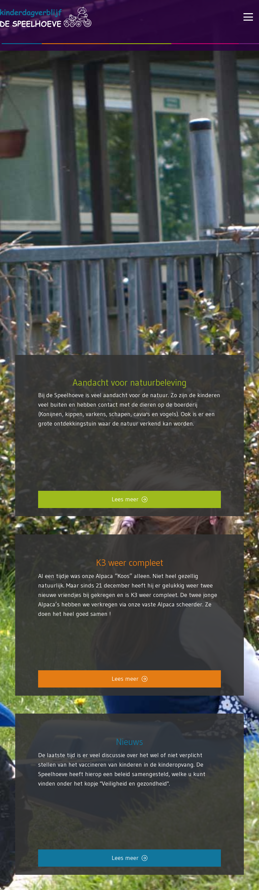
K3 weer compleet (129, 562)
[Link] (129, 777)
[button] (248, 17)
